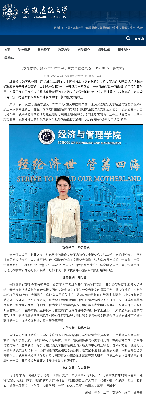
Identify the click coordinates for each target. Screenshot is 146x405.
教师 (124, 27)
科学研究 (84, 49)
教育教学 (64, 49)
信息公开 (10, 57)
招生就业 (124, 49)
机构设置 (44, 49)
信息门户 (59, 27)
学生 (116, 27)
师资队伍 (104, 49)
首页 (7, 49)
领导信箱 (105, 27)
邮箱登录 (91, 27)
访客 (141, 27)
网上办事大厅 (75, 27)
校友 (132, 27)
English (139, 38)
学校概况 (24, 49)
